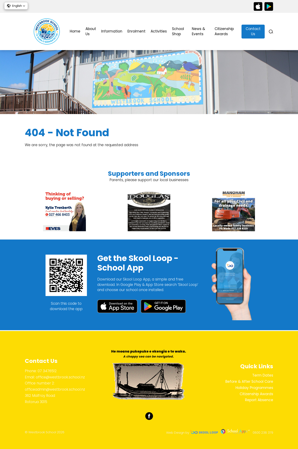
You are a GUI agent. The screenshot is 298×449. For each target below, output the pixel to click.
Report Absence (259, 400)
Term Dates (262, 375)
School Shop (178, 31)
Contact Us (253, 31)
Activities (159, 31)
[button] (16, 6)
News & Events (198, 31)
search (271, 31)
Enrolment (136, 31)
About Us (90, 31)
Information (111, 31)
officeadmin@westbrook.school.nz (55, 389)
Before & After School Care (249, 381)
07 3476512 (47, 370)
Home (75, 31)
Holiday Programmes (254, 387)
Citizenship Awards (224, 31)
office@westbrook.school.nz (60, 377)
